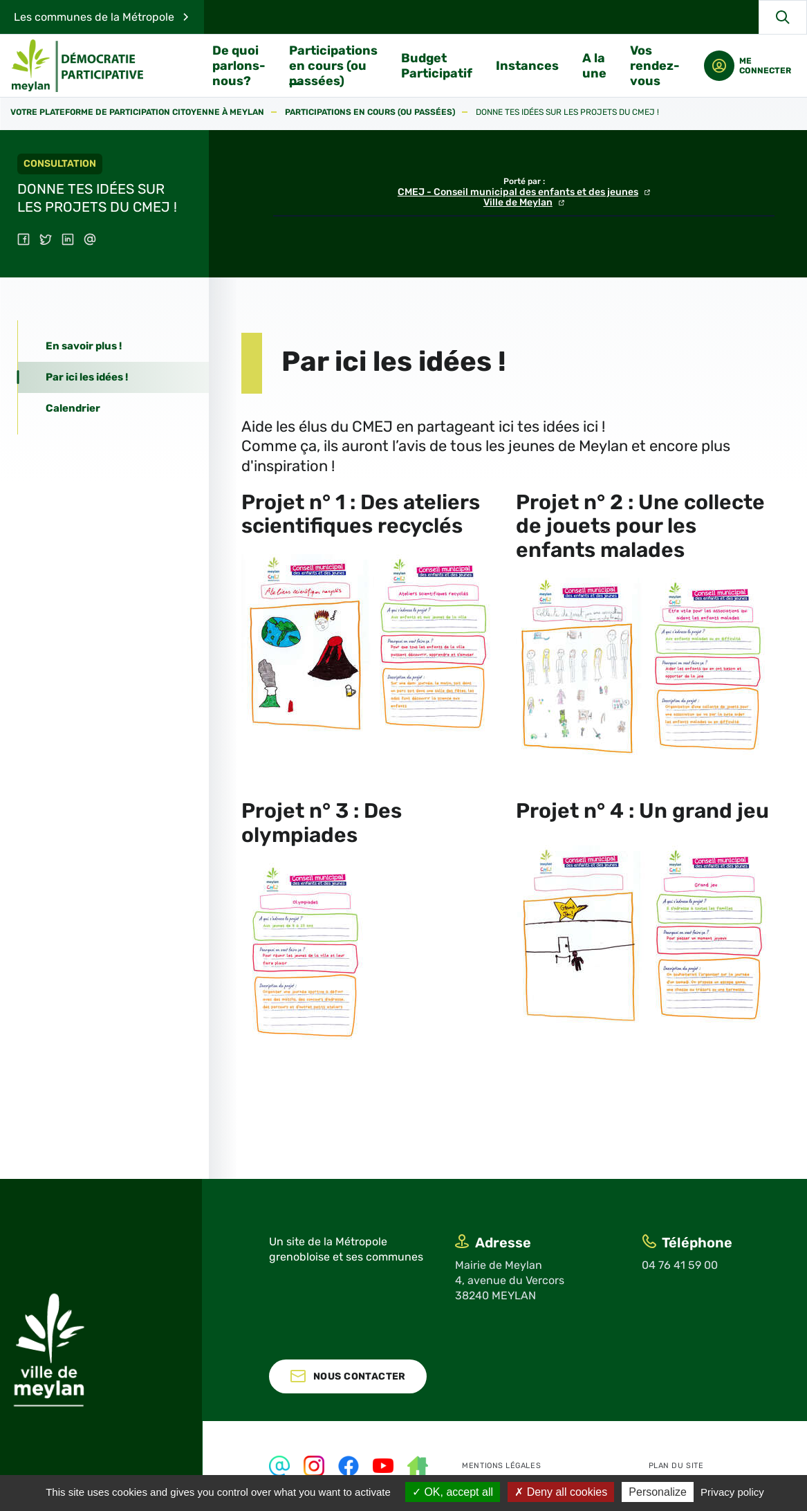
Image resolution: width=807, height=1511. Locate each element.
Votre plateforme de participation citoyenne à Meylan (137, 112)
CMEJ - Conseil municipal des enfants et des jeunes (518, 192)
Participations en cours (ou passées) (334, 66)
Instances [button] (528, 65)
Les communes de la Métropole (94, 17)
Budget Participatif (437, 66)
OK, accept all (452, 1492)
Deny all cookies (560, 1492)
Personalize (658, 1492)
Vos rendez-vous (655, 66)
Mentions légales (501, 1465)
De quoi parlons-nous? (239, 66)
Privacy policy (732, 1492)
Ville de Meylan (518, 202)
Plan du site (676, 1465)
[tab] (113, 346)
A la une (595, 66)
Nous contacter (359, 1376)
